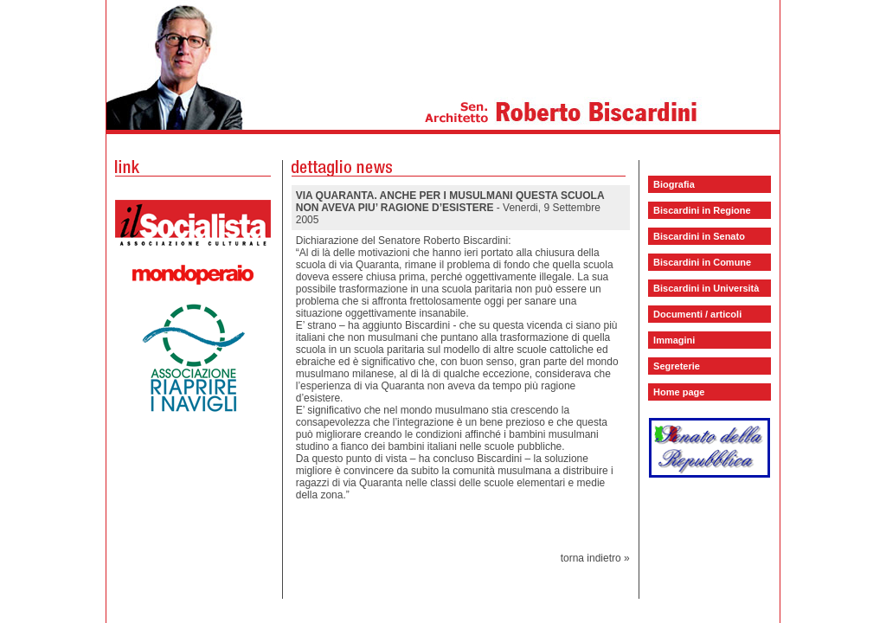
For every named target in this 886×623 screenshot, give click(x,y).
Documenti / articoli (697, 314)
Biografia (674, 184)
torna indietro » (595, 558)
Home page (678, 392)
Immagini (674, 340)
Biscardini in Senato (699, 236)
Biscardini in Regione (701, 210)
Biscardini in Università (706, 288)
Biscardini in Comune (702, 262)
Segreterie (676, 366)
